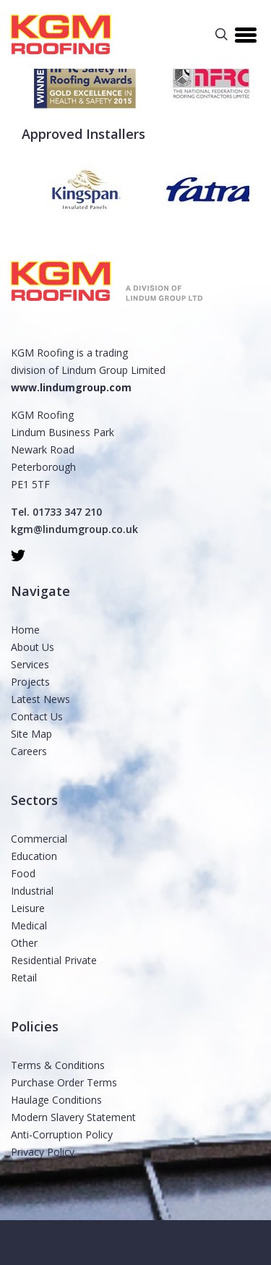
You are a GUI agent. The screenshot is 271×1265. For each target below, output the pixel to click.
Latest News (40, 699)
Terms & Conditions (58, 1065)
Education (34, 856)
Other (24, 943)
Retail (24, 977)
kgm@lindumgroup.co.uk (74, 529)
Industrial (32, 891)
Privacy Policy (42, 1152)
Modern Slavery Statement (73, 1117)
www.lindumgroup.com (71, 387)
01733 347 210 (67, 512)
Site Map (31, 734)
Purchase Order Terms (64, 1082)
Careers (29, 751)
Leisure (28, 908)
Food (23, 873)
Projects (30, 682)
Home (25, 629)
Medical (29, 925)
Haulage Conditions (56, 1100)
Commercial (39, 839)
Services (30, 664)
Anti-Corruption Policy (62, 1134)
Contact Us (37, 716)
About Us (32, 647)
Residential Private (54, 960)
